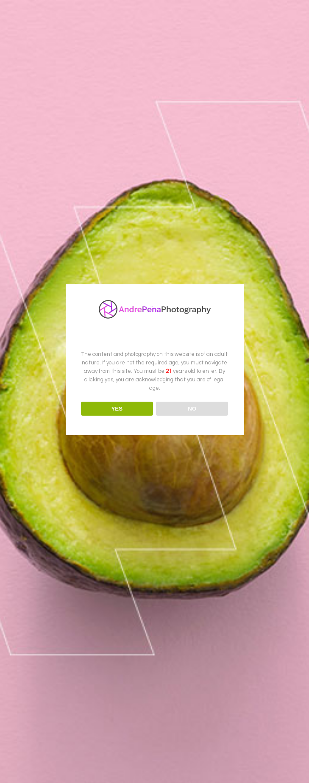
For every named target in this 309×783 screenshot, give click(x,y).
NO (192, 408)
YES (116, 408)
